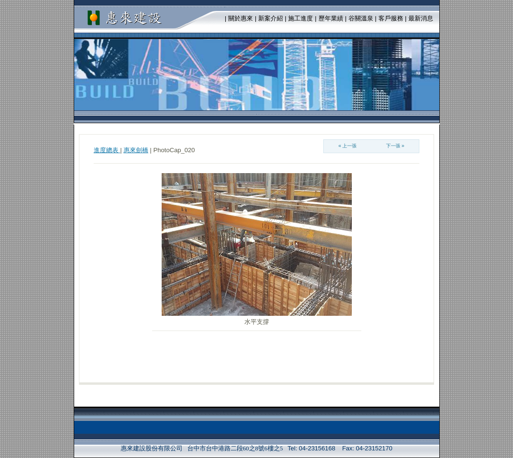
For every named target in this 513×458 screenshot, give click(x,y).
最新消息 (420, 18)
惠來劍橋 (136, 150)
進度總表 (107, 150)
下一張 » (395, 145)
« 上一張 (348, 145)
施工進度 (300, 18)
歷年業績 (331, 18)
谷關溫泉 (360, 18)
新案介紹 (270, 18)
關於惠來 (240, 18)
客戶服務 (390, 18)
